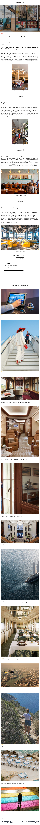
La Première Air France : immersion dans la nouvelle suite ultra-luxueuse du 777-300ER (17, 372)
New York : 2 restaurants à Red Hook (11, 267)
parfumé (13, 164)
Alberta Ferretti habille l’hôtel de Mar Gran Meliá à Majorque (12, 783)
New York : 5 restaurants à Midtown (10, 265)
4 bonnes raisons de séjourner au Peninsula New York (11, 545)
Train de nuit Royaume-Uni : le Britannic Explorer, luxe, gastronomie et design (15, 402)
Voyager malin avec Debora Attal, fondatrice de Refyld (11, 746)
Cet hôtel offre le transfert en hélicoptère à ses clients (10, 689)
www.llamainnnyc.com (20, 150)
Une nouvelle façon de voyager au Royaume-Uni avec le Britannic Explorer (15, 659)
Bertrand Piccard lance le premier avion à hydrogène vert (11, 516)
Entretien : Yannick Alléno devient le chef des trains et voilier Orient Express (15, 602)
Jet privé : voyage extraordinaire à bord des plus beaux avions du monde (14, 459)
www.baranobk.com (20, 96)
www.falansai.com (20, 201)
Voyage (2, 33)
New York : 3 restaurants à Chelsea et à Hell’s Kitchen (14, 270)
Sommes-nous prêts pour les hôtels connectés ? (9, 316)
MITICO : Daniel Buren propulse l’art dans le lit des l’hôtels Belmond (14, 812)
